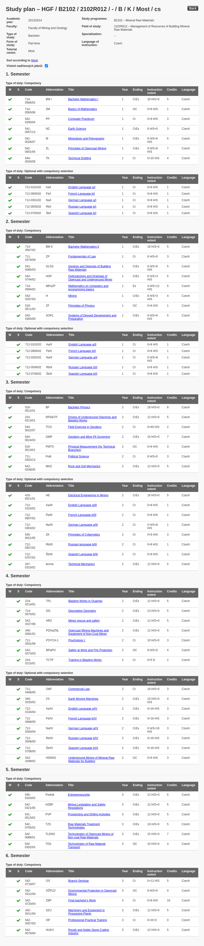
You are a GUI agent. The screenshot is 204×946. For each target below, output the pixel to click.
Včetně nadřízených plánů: (24, 66)
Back (193, 8)
